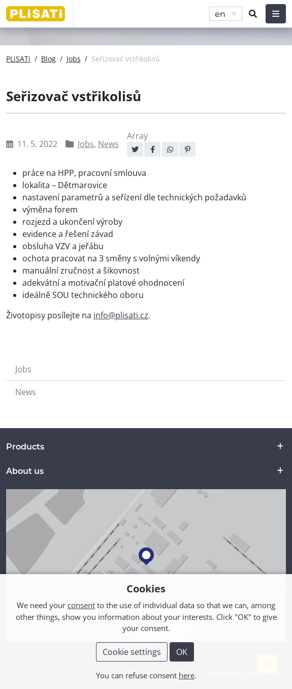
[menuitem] (225, 14)
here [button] (186, 675)
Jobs (74, 59)
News (108, 143)
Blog (48, 59)
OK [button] (181, 651)
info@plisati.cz (120, 315)
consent (81, 605)
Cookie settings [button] (132, 651)
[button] (253, 13)
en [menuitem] (220, 13)
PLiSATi (18, 59)
